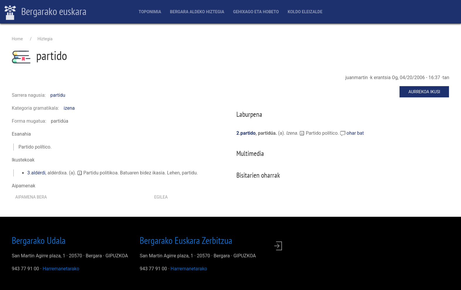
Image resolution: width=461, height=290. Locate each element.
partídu (57, 95)
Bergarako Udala (39, 240)
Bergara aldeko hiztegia (197, 11)
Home (17, 38)
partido (248, 133)
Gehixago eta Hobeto (256, 11)
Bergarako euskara (45, 12)
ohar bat (355, 133)
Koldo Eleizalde (305, 11)
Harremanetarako (61, 268)
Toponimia (149, 11)
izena (69, 108)
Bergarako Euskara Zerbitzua (186, 240)
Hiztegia (44, 38)
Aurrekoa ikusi (424, 91)
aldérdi (38, 173)
